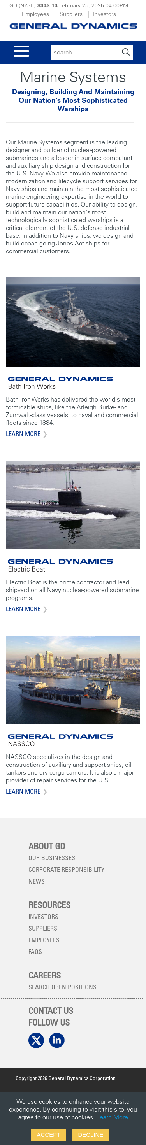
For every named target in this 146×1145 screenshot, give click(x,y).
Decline (90, 1134)
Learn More (23, 434)
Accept (49, 1134)
